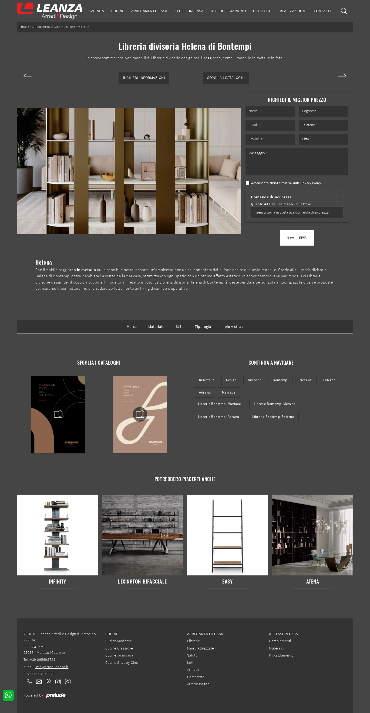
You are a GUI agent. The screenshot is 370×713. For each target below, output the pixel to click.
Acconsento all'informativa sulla (286, 183)
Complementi (280, 640)
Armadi (193, 669)
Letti (191, 662)
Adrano (205, 392)
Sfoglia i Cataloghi (226, 77)
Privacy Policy (310, 183)
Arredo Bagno (198, 683)
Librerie (69, 27)
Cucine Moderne (118, 640)
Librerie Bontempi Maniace (219, 404)
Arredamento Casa (149, 10)
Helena (83, 27)
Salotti (192, 655)
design (231, 380)
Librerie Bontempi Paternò (273, 417)
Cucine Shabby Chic (121, 662)
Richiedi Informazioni (144, 77)
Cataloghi (263, 10)
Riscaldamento (281, 655)
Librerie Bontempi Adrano (218, 417)
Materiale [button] (156, 326)
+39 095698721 (42, 659)
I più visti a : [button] (233, 326)
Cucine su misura (119, 655)
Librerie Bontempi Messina (275, 404)
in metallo (206, 380)
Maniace (228, 392)
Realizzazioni (293, 10)
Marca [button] (132, 326)
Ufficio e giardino (228, 10)
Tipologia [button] (203, 326)
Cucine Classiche (119, 648)
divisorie (255, 380)
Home (25, 27)
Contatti (322, 10)
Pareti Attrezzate (200, 648)
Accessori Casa (188, 10)
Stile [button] (180, 326)
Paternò (329, 380)
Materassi (277, 648)
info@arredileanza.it (52, 666)
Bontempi (280, 380)
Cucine (117, 10)
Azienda (96, 10)
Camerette (195, 676)
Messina (306, 380)
